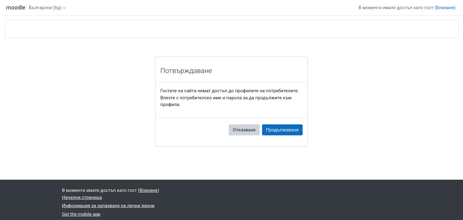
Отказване (244, 130)
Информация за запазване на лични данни (108, 205)
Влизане (445, 7)
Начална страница (82, 197)
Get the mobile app (81, 214)
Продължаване (282, 130)
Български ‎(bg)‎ (45, 7)
